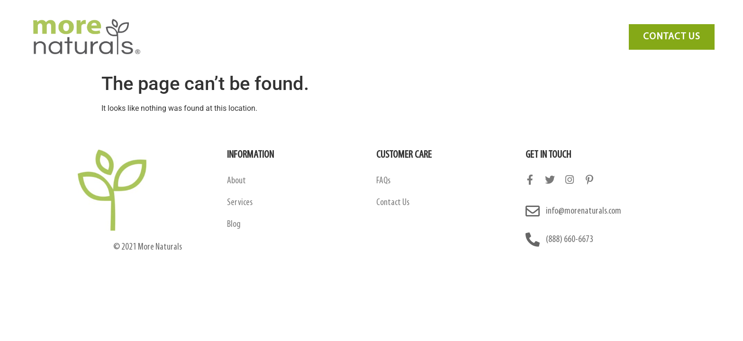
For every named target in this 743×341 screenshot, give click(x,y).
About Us (205, 36)
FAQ (428, 36)
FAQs (383, 181)
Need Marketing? (577, 36)
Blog (463, 36)
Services (386, 36)
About (236, 181)
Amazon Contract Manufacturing (297, 36)
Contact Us (510, 36)
